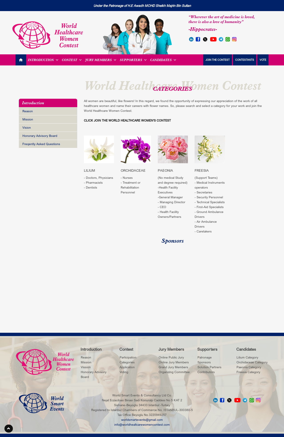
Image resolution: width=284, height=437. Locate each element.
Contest (72, 60)
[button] (8, 429)
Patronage (204, 357)
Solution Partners (209, 367)
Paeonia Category (249, 367)
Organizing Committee (174, 372)
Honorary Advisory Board (39, 136)
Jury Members (100, 60)
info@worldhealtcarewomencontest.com (142, 424)
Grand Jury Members (173, 367)
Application (127, 367)
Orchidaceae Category (252, 362)
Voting (124, 372)
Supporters (133, 60)
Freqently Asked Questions (41, 144)
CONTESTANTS (244, 59)
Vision (26, 127)
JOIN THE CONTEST (217, 59)
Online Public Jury (171, 357)
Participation (128, 357)
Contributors (206, 372)
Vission (86, 367)
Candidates (163, 60)
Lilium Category (247, 357)
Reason (27, 111)
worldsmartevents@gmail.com (142, 419)
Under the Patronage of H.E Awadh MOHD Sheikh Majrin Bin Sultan (142, 6)
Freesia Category (248, 372)
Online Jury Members (174, 362)
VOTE (263, 59)
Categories (127, 362)
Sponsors (204, 362)
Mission (27, 119)
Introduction (43, 60)
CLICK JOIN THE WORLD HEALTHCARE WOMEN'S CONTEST (127, 120)
